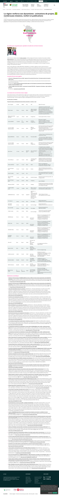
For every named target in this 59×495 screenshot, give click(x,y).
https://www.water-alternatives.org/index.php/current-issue (22, 439)
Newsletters (36, 481)
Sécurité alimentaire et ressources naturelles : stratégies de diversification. (21, 402)
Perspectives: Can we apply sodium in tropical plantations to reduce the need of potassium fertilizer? (25, 443)
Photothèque (36, 479)
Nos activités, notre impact (25, 5)
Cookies (36, 493)
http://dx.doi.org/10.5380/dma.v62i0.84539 (15, 367)
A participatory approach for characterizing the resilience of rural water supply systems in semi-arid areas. (26, 432)
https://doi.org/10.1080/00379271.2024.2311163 (29, 457)
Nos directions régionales (16, 9)
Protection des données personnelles (22, 493)
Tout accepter (55, 492)
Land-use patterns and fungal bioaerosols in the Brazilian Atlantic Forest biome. (21, 447)
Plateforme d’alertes (29, 480)
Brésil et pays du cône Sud (26, 9)
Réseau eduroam (28, 481)
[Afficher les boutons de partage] (56, 13)
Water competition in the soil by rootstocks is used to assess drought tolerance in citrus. (23, 464)
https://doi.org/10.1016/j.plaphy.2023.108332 (21, 352)
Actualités (5, 1)
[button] (54, 5)
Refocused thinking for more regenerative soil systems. (17, 304)
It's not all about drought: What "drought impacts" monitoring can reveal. (20, 320)
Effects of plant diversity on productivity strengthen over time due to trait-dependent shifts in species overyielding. (27, 337)
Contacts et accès (28, 479)
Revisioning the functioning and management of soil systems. (18, 312)
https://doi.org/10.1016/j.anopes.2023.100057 (29, 346)
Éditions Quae (37, 480)
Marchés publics (32, 493)
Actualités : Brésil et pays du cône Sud (37, 9)
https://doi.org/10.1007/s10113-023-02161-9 (22, 434)
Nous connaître (39, 5)
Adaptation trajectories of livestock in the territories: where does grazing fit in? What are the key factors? (26, 368)
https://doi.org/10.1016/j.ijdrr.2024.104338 (15, 324)
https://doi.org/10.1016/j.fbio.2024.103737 (30, 414)
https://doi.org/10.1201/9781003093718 (42, 387)
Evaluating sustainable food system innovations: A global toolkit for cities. (20, 353)
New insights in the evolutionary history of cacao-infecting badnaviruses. (20, 440)
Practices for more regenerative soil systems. (16, 296)
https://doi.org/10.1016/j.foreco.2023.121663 (27, 462)
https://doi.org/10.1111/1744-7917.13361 (33, 330)
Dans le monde (32, 5)
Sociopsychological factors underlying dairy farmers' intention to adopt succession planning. (24, 344)
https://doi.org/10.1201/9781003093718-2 (15, 319)
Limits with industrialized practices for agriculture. (16, 288)
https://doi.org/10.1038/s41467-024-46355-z (42, 342)
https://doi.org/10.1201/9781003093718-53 (15, 311)
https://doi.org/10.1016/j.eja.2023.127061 (36, 383)
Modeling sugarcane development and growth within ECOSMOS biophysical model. (22, 378)
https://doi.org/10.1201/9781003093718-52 (15, 295)
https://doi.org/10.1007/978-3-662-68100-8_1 (15, 363)
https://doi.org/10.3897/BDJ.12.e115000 (15, 401)
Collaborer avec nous (46, 5)
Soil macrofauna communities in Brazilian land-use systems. (18, 389)
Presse (17, 1)
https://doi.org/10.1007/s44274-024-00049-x (23, 452)
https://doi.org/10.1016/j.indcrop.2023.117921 (18, 281)
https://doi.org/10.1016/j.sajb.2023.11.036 (39, 468)
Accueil (4, 9)
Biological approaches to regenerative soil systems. (17, 385)
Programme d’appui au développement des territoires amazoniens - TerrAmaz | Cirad (21, 101)
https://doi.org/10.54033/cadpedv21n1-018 (15, 430)
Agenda (11, 1)
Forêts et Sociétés (23, 58)
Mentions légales (12, 493)
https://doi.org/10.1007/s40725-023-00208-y (35, 425)
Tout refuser (50, 492)
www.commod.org (10, 59)
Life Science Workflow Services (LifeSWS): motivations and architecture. (20, 358)
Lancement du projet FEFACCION (19, 88)
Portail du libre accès (38, 478)
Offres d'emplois (28, 478)
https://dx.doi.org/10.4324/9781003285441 (43, 356)
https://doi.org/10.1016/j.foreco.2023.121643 (15, 446)
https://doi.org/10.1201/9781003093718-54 (15, 303)
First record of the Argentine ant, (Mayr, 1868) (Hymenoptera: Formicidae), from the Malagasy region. (28, 454)
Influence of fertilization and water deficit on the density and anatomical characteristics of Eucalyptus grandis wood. (28, 426)
